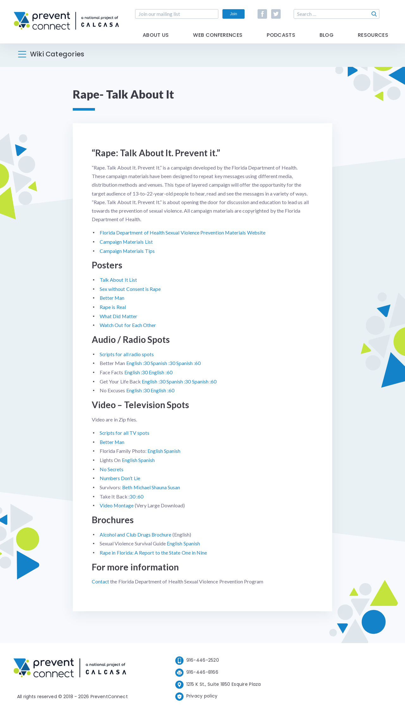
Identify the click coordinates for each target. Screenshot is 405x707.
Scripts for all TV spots (125, 430)
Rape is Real (113, 306)
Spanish (172, 448)
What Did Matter (119, 315)
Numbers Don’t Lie (120, 475)
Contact (100, 577)
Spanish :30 (163, 361)
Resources (373, 39)
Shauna (160, 484)
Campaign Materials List (126, 241)
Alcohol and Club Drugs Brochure (136, 531)
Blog (326, 39)
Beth (127, 484)
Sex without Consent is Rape (130, 288)
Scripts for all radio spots (127, 353)
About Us (156, 39)
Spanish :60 (188, 361)
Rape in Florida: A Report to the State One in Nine (153, 549)
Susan (175, 484)
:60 (139, 493)
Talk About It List (119, 279)
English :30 (138, 361)
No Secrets (112, 466)
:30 (131, 493)
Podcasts (281, 39)
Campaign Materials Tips (127, 250)
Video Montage (117, 502)
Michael (143, 484)
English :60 (160, 371)
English (155, 448)
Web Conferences (217, 39)
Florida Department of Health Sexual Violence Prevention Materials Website (183, 232)
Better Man (112, 297)
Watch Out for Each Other (128, 324)
